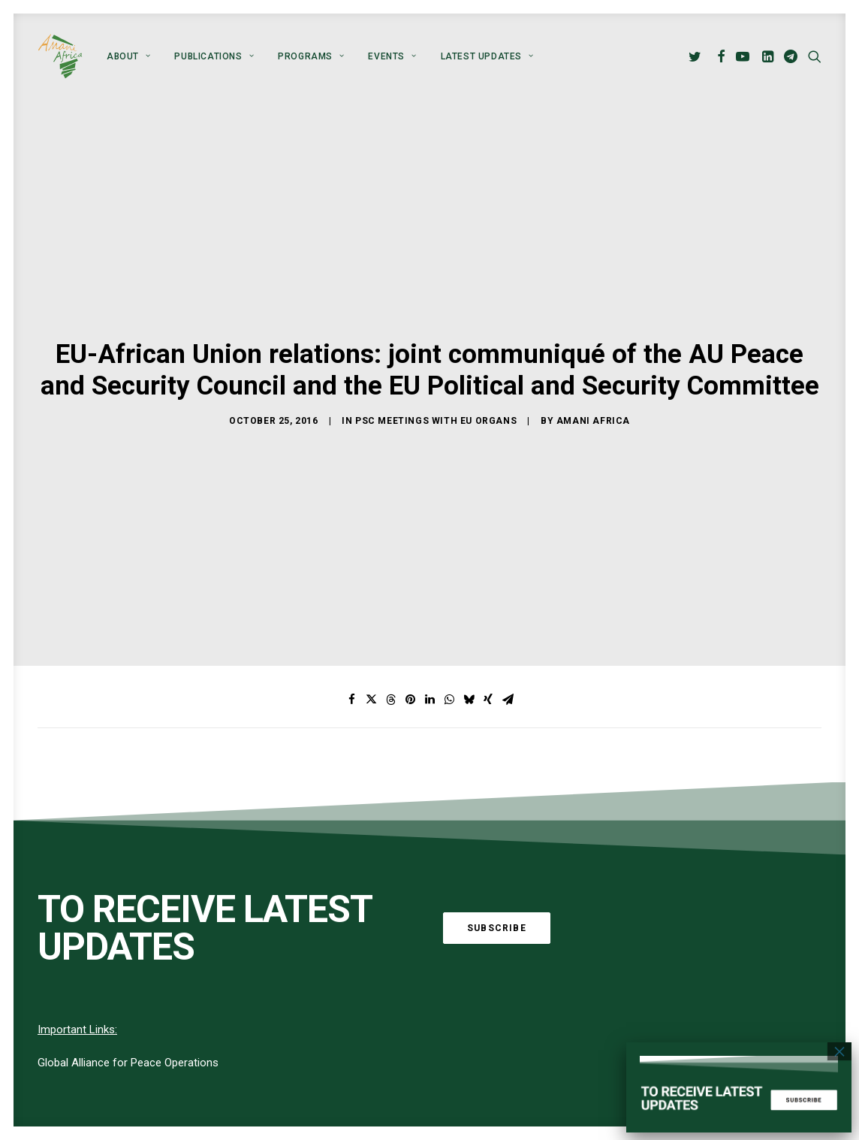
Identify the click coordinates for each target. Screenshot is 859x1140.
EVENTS (392, 56)
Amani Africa (593, 321)
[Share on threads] (390, 500)
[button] (697, 56)
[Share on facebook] (351, 500)
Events (359, 1124)
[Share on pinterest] (410, 500)
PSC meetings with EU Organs (436, 321)
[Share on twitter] (371, 500)
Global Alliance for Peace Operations (128, 863)
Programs (311, 56)
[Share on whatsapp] (449, 500)
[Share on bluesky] (469, 500)
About (128, 56)
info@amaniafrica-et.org (717, 1083)
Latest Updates (487, 56)
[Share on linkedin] (429, 500)
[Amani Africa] (60, 56)
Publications (214, 56)
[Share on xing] (488, 500)
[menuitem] (128, 56)
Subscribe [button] (496, 728)
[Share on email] (508, 500)
